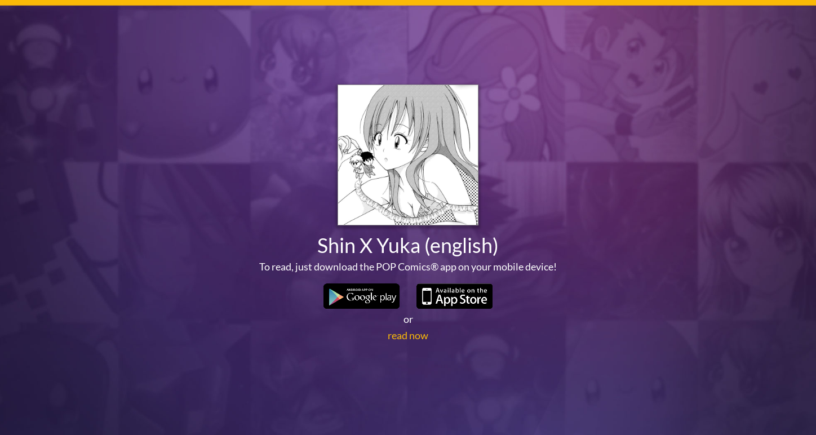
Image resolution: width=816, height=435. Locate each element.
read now (408, 335)
